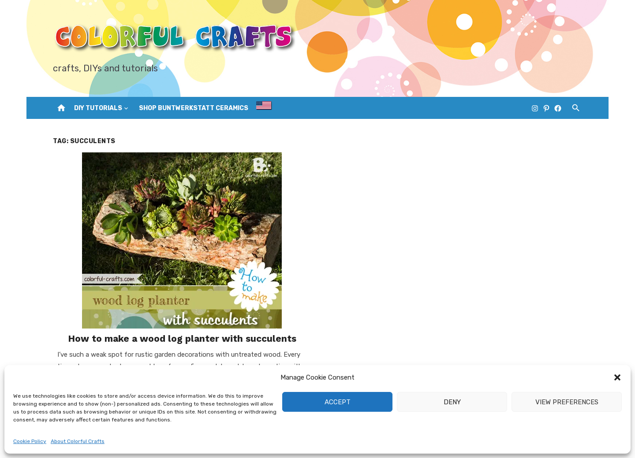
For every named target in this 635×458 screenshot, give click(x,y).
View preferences (566, 402)
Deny (452, 402)
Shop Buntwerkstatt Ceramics (193, 108)
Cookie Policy (29, 441)
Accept (338, 402)
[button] (617, 377)
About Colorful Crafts (78, 441)
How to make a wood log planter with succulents (182, 338)
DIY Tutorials (98, 108)
